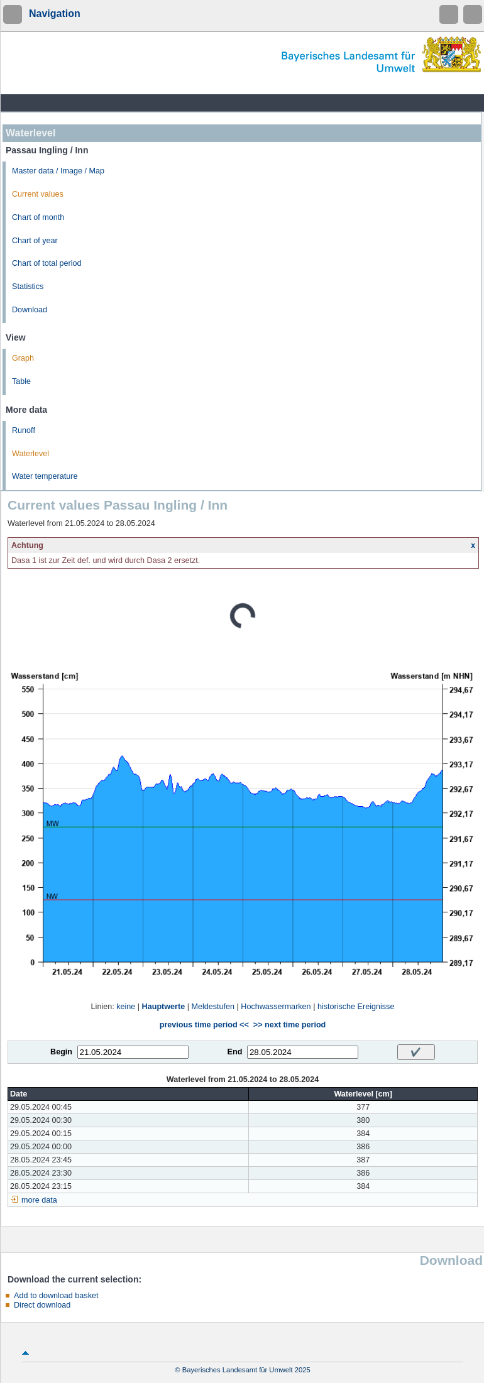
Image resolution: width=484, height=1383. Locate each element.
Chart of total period (47, 263)
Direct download (42, 1305)
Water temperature (45, 476)
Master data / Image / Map (58, 171)
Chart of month (38, 217)
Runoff (23, 430)
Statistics (27, 286)
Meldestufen (212, 1006)
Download (29, 309)
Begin (61, 1051)
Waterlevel (30, 453)
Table (21, 381)
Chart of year (35, 240)
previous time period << (204, 1024)
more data (39, 1200)
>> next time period (289, 1024)
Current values (37, 194)
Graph (23, 358)
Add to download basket (56, 1295)
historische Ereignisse (356, 1006)
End (235, 1051)
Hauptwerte (163, 1006)
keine (125, 1006)
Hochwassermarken (276, 1006)
